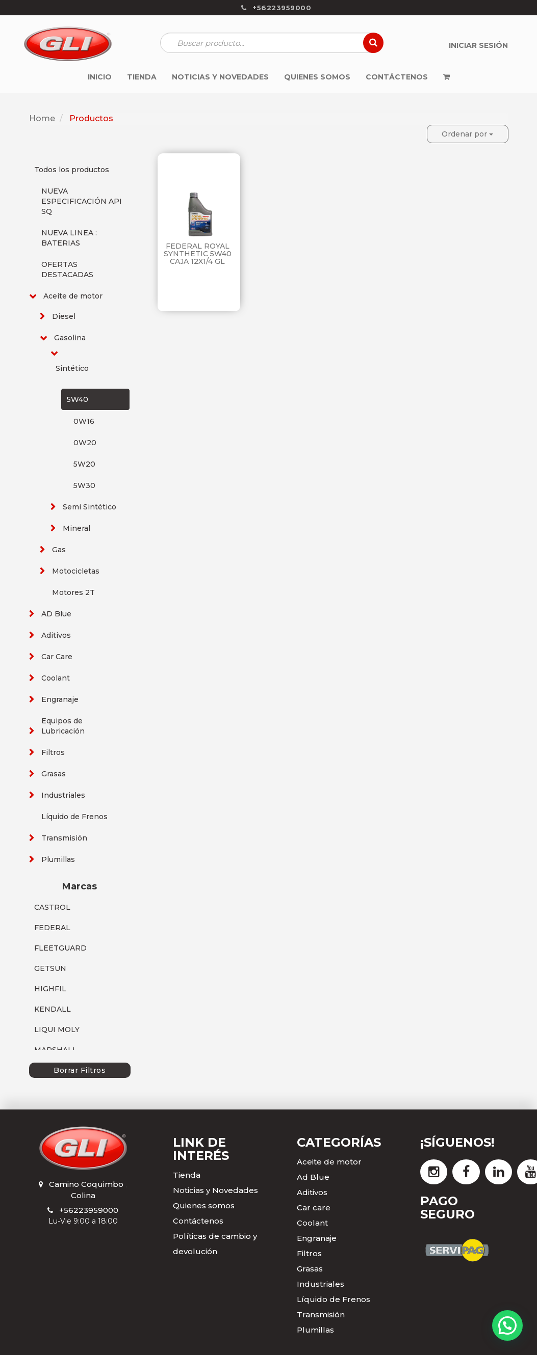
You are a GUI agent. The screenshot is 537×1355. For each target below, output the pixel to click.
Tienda (186, 1175)
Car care (313, 1207)
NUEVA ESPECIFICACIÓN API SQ (81, 201)
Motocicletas (75, 571)
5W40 (77, 399)
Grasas (53, 773)
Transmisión (64, 838)
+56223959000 (88, 1210)
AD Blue (56, 613)
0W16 (83, 421)
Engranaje (60, 699)
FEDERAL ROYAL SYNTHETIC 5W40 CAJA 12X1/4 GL (198, 253)
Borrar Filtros (80, 1070)
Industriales (63, 795)
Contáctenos (198, 1221)
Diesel (63, 316)
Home (42, 118)
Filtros (53, 752)
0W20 (84, 442)
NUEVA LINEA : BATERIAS (69, 238)
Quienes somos (204, 1205)
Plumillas (58, 859)
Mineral (76, 528)
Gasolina (70, 337)
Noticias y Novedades (215, 1190)
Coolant (55, 678)
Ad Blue (313, 1177)
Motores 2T (73, 592)
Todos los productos (71, 169)
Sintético (72, 368)
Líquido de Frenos (74, 816)
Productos (91, 118)
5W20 (84, 464)
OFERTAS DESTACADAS (67, 269)
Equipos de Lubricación (63, 726)
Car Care (56, 656)
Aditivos (56, 635)
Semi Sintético (89, 506)
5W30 (84, 485)
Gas (59, 549)
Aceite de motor (73, 296)
